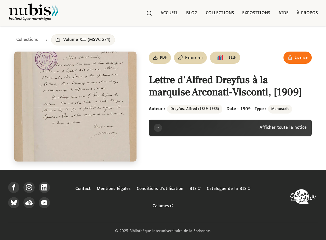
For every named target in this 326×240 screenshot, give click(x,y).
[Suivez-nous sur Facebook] (13, 187)
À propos (307, 13)
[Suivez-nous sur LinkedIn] (44, 187)
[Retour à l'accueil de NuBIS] (33, 13)
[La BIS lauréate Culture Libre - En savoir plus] (303, 198)
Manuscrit (280, 109)
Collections (220, 13)
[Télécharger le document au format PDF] (160, 58)
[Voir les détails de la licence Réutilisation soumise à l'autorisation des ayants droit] (297, 58)
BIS (195, 189)
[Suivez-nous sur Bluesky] (13, 202)
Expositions (256, 13)
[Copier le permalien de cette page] (190, 58)
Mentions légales (114, 189)
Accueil (169, 13)
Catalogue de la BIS (229, 189)
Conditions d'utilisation (160, 189)
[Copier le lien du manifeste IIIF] (225, 58)
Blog (192, 13)
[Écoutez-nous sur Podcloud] (29, 202)
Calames (163, 206)
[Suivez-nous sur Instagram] (29, 187)
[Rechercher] (149, 13)
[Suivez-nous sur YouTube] (44, 202)
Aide (283, 13)
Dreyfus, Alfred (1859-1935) (194, 109)
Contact (83, 189)
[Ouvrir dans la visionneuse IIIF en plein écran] (75, 107)
